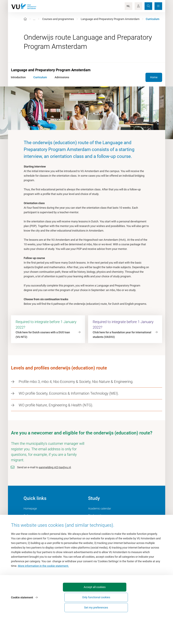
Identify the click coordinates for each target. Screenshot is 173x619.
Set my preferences (145, 607)
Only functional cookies (111, 606)
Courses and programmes (58, 19)
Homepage (30, 508)
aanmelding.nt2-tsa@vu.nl (55, 467)
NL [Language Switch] (128, 6)
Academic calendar (99, 508)
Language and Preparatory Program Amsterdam (110, 19)
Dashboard (30, 529)
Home (154, 77)
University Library (34, 522)
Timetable (94, 522)
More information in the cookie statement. (43, 583)
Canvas (92, 529)
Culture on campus (35, 515)
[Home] (25, 19)
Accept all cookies (77, 607)
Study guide (95, 515)
